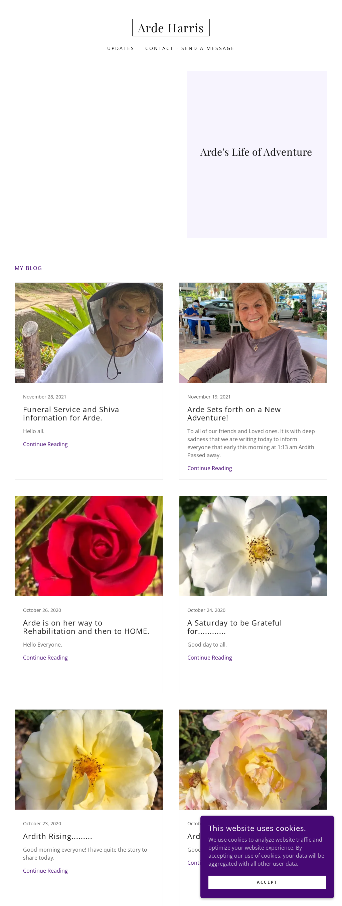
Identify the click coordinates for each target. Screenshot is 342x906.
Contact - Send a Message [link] (190, 48)
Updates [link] (121, 48)
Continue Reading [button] (45, 444)
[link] (171, 30)
